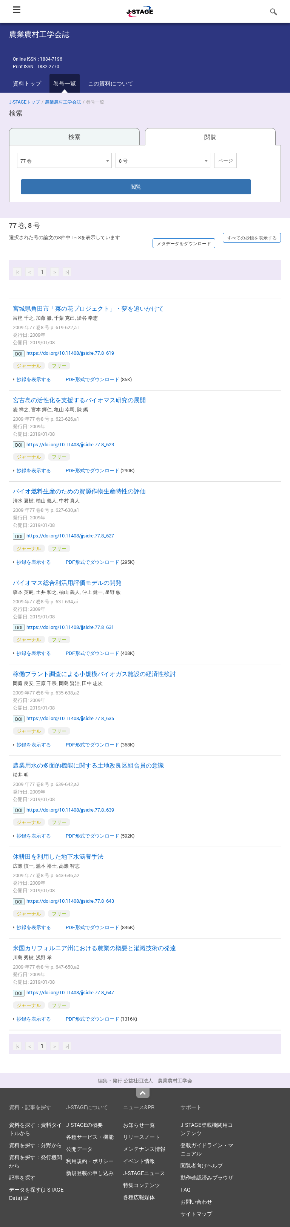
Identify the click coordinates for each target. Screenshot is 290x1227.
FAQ (185, 1189)
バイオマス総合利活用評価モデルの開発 (67, 582)
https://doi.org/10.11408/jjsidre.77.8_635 (70, 718)
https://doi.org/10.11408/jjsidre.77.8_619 (70, 352)
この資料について (110, 83)
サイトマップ (196, 1213)
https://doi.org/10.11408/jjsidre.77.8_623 (70, 444)
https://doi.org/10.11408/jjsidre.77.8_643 (70, 900)
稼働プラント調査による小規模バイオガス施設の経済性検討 (94, 674)
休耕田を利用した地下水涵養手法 (58, 856)
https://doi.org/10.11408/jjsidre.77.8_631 (70, 627)
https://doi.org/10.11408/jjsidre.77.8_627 (70, 535)
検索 (74, 137)
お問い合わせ (196, 1201)
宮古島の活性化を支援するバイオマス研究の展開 (79, 400)
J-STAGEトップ (24, 102)
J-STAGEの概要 (84, 1124)
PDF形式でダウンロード (92, 379)
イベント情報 (139, 1160)
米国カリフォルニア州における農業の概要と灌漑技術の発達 (94, 948)
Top (143, 1093)
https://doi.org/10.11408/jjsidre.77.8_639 (70, 809)
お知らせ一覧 (139, 1124)
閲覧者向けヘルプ (201, 1165)
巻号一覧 (64, 83)
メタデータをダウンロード (184, 243)
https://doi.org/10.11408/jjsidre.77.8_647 (70, 992)
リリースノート (141, 1136)
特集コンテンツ (141, 1185)
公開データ (79, 1148)
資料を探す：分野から (35, 1145)
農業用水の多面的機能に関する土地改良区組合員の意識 (88, 765)
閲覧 (210, 137)
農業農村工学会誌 (63, 102)
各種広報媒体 (139, 1197)
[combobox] (64, 160)
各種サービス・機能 (90, 1136)
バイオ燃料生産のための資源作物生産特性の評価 (79, 491)
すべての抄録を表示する (252, 238)
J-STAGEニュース (144, 1173)
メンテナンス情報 (144, 1148)
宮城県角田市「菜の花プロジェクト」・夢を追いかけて (88, 308)
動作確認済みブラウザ (206, 1177)
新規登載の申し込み (90, 1173)
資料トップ (27, 83)
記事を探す (22, 1177)
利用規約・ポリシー (90, 1160)
